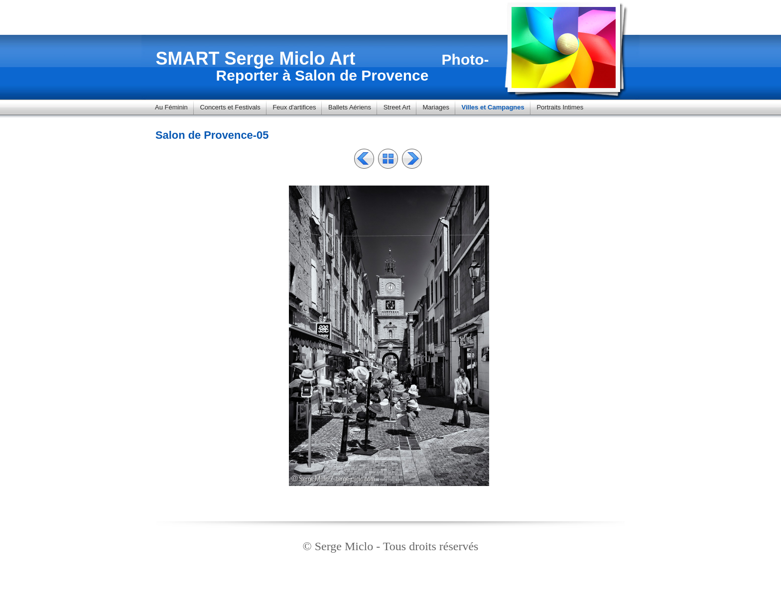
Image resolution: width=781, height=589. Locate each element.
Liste (388, 159)
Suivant (412, 159)
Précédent (364, 159)
